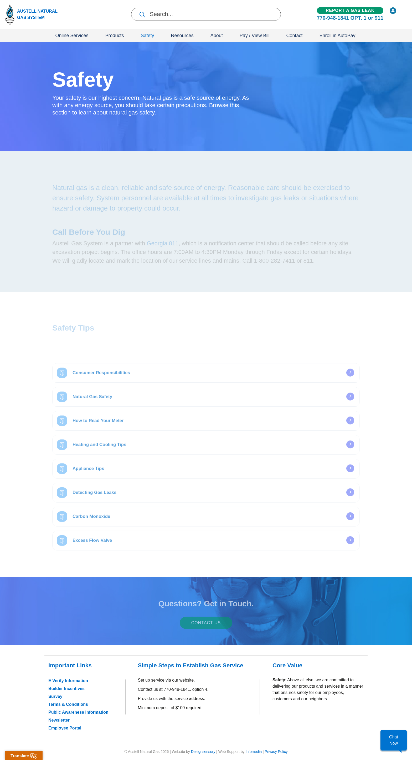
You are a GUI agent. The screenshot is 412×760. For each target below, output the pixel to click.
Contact (294, 35)
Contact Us (206, 627)
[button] (393, 740)
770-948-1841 (333, 18)
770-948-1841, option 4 (185, 689)
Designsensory (203, 751)
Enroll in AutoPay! (338, 35)
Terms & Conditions (68, 704)
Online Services (71, 35)
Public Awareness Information (78, 712)
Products (114, 35)
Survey (55, 696)
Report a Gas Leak (350, 10)
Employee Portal (64, 728)
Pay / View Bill (255, 35)
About (216, 35)
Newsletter (59, 720)
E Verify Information (68, 680)
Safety (147, 35)
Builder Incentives (66, 688)
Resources (182, 35)
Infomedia (254, 751)
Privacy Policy (276, 751)
